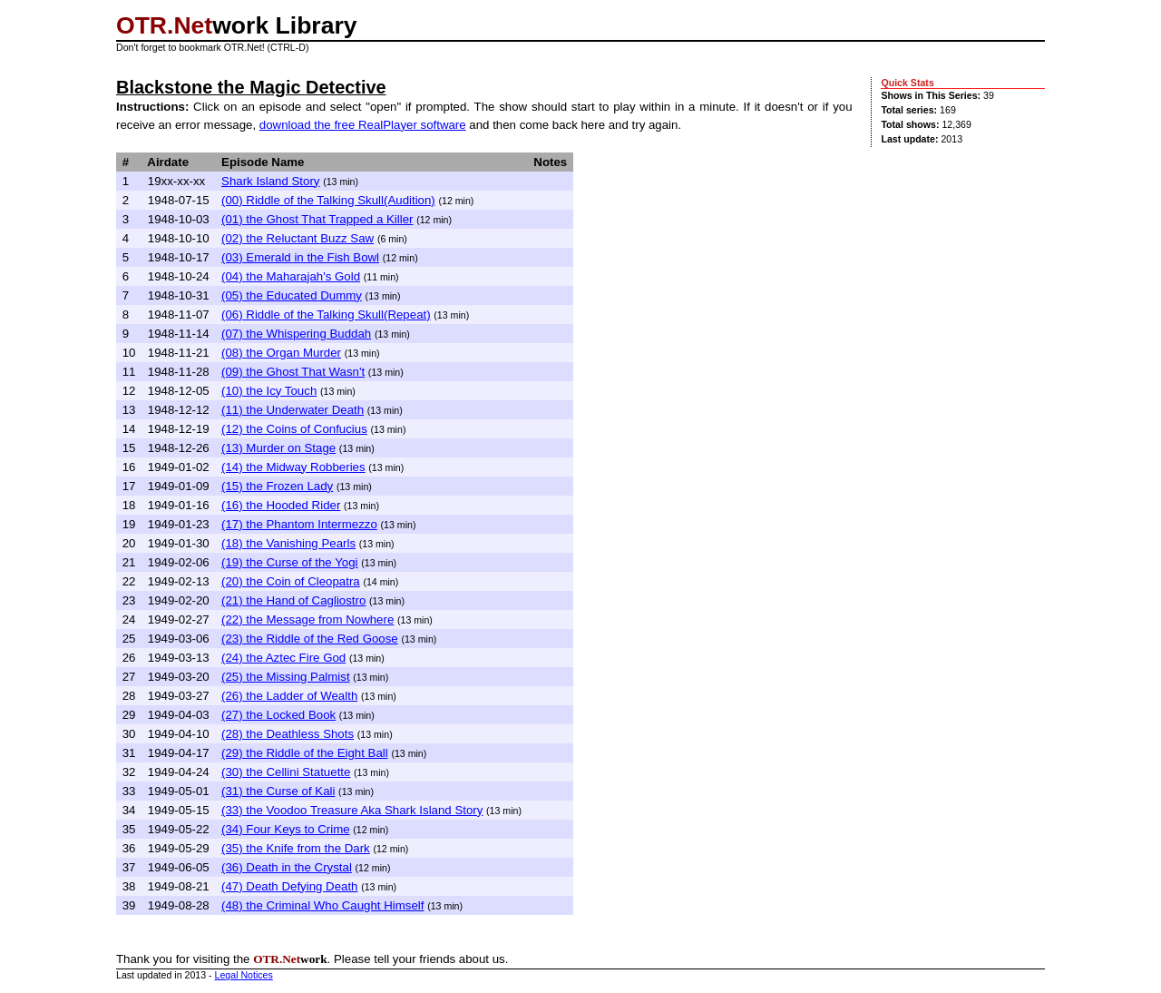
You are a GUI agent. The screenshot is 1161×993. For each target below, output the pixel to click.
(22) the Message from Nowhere (307, 619)
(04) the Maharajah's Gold (290, 276)
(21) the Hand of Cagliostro (293, 600)
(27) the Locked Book (278, 715)
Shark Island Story (270, 181)
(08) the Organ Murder (281, 352)
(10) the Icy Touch (269, 391)
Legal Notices (244, 974)
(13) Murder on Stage (278, 448)
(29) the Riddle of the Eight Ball (304, 753)
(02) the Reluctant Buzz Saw (297, 238)
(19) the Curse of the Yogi (289, 562)
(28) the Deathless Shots (287, 734)
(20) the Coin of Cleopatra (290, 581)
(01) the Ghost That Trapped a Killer (317, 219)
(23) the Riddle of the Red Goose (309, 638)
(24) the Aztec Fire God (283, 657)
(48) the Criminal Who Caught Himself (322, 905)
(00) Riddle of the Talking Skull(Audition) (328, 200)
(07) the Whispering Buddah (296, 333)
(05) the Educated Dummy (291, 295)
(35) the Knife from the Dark (295, 848)
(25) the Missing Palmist (285, 676)
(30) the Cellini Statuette (285, 772)
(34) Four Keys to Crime (285, 829)
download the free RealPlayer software (362, 125)
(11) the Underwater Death (292, 410)
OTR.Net (164, 25)
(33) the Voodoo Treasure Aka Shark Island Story (352, 810)
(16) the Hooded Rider (280, 505)
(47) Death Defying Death (289, 886)
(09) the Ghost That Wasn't (293, 372)
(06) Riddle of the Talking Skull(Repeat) (326, 314)
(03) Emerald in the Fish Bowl (300, 257)
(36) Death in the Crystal (286, 867)
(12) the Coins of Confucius (294, 429)
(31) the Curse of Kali (278, 791)
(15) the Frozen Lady (277, 486)
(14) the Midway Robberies (293, 467)
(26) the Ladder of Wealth (289, 696)
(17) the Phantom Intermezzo (299, 524)
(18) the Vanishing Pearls (288, 543)
